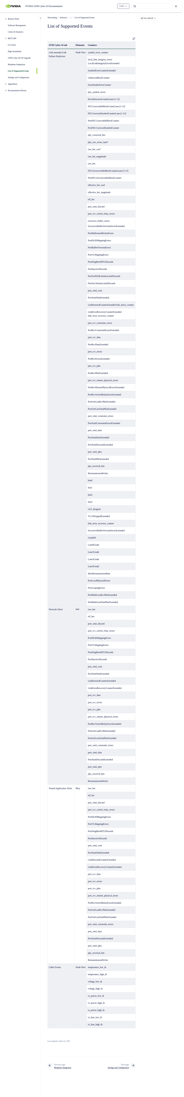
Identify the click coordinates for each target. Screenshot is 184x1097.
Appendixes (12, 84)
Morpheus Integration (16, 64)
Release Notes (13, 19)
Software (63, 18)
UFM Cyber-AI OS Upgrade (19, 58)
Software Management (17, 25)
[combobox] (151, 6)
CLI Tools (12, 45)
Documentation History (17, 90)
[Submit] (135, 6)
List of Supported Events (18, 71)
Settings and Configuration (18, 77)
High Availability (15, 51)
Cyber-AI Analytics (15, 32)
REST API (12, 38)
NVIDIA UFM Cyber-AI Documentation (43, 6)
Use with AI (148, 18)
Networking (52, 18)
